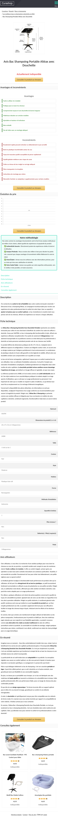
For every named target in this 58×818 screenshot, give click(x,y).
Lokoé (45, 815)
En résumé (5, 286)
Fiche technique (7, 279)
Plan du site (32, 815)
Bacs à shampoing (20, 11)
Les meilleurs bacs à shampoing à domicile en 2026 (19, 14)
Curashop (5, 11)
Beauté (11, 11)
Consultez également (9, 290)
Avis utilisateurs (7, 283)
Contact (25, 815)
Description (5, 275)
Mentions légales (16, 815)
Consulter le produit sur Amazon (29, 79)
